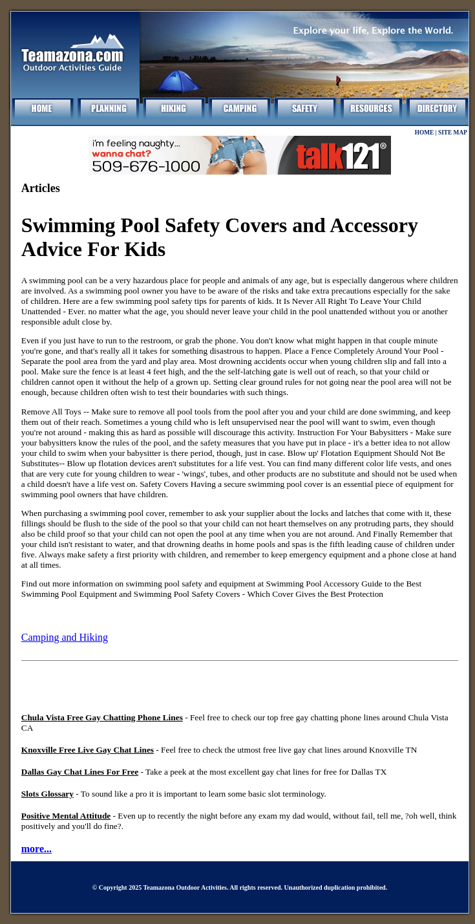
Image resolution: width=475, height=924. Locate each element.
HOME (424, 132)
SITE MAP (452, 132)
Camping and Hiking (64, 637)
